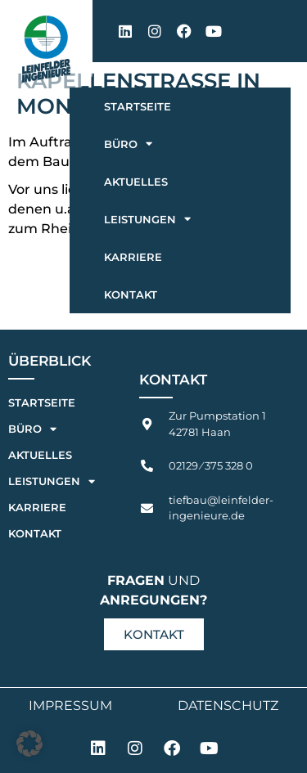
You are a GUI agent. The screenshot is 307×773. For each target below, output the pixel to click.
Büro (128, 143)
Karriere (133, 256)
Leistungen (147, 218)
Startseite (137, 106)
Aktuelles (136, 181)
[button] (29, 743)
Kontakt (130, 294)
